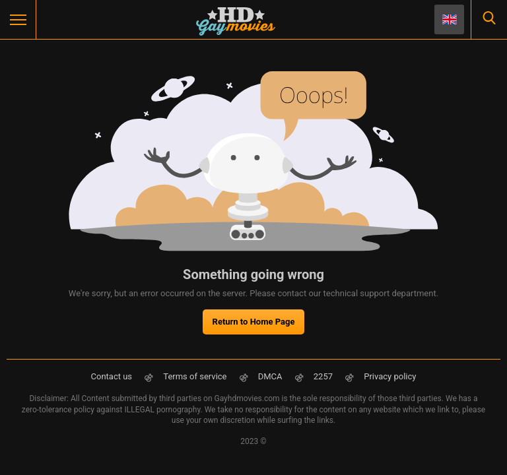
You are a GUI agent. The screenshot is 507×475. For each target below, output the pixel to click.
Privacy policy (390, 376)
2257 (324, 376)
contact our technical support (333, 293)
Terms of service (194, 376)
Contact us (112, 376)
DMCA (270, 376)
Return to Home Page (254, 322)
